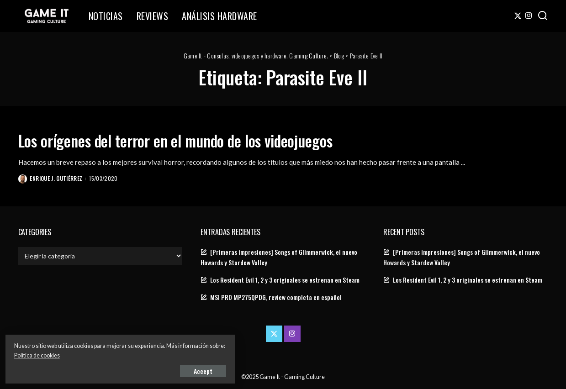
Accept (111, 369)
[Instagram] (529, 16)
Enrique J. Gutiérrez (57, 178)
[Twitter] (518, 16)
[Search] (542, 16)
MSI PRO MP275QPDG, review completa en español (276, 297)
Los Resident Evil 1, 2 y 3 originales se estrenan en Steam (285, 279)
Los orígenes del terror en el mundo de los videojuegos (212, 139)
